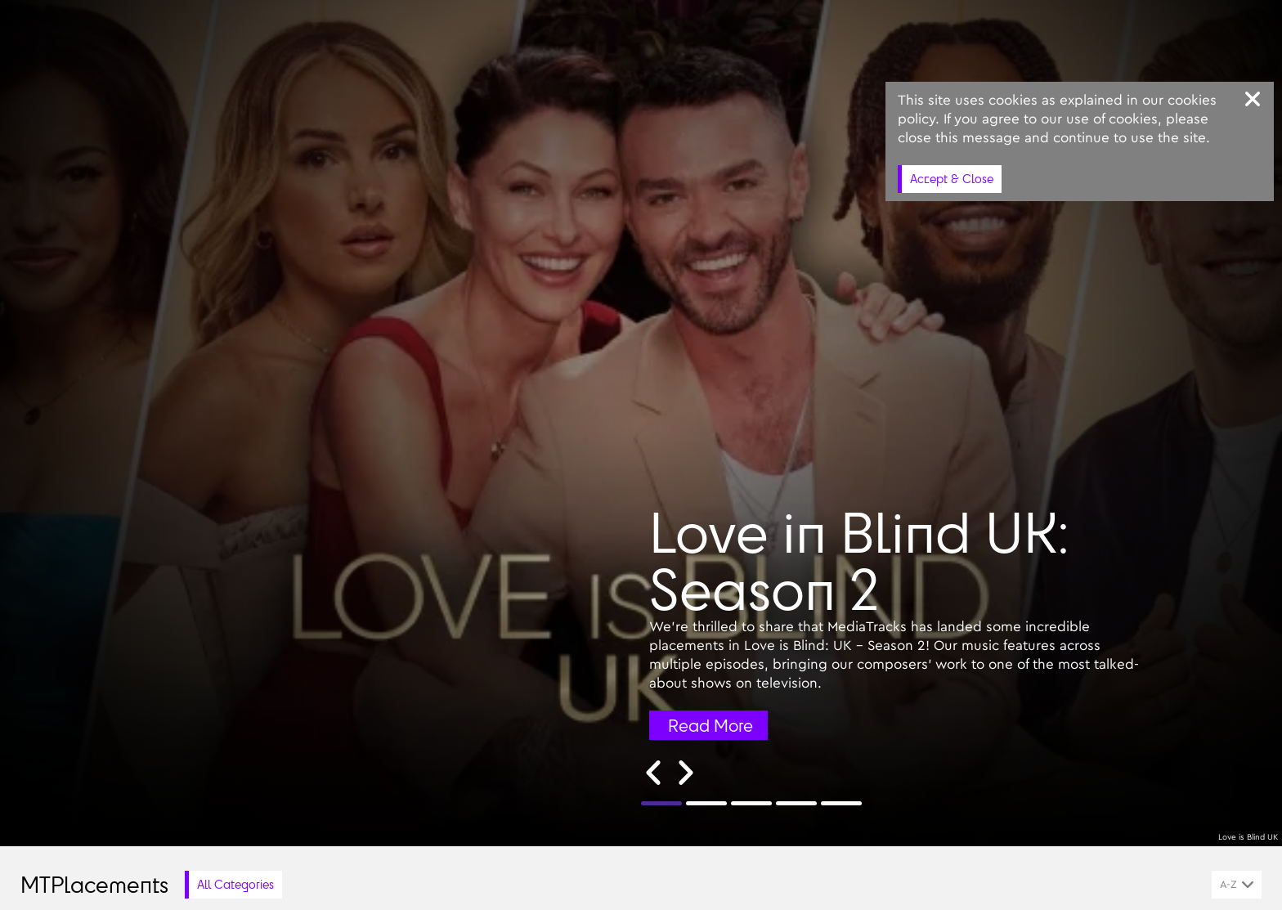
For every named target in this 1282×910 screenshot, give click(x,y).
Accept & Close (951, 178)
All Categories (235, 884)
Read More (710, 725)
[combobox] (1237, 885)
